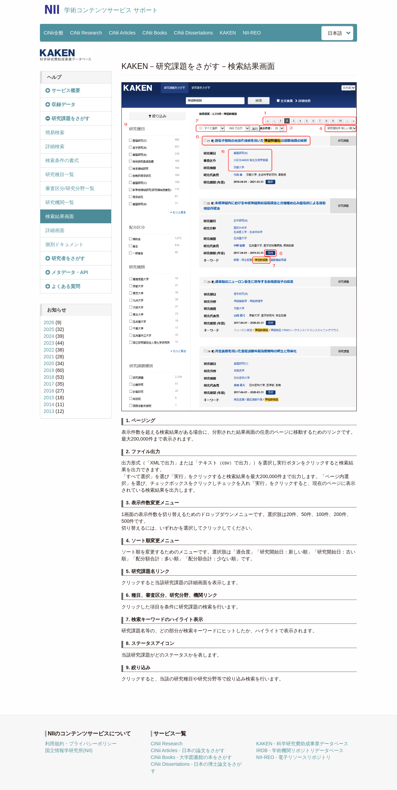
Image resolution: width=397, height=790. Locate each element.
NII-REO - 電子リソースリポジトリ (293, 757)
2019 (49, 370)
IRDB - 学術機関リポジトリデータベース (299, 750)
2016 (49, 390)
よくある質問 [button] (62, 286)
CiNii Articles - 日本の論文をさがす (188, 750)
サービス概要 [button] (62, 90)
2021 (49, 356)
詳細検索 (54, 146)
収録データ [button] (60, 104)
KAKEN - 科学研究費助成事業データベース (302, 743)
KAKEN (228, 32)
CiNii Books (155, 32)
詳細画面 (54, 230)
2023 (49, 343)
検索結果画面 (59, 216)
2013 (49, 411)
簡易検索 (54, 132)
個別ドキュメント (64, 244)
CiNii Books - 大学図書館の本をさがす (191, 757)
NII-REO (252, 32)
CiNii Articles (122, 32)
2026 (49, 322)
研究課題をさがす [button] (67, 118)
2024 (49, 336)
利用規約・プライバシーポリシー (81, 743)
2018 (49, 377)
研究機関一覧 (59, 202)
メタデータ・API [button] (66, 272)
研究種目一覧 (59, 174)
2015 (49, 397)
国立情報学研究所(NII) (68, 750)
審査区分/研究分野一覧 (69, 188)
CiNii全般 (53, 32)
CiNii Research (86, 32)
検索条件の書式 (62, 160)
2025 (49, 329)
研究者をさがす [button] (65, 258)
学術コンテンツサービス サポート (111, 10)
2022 (49, 350)
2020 (49, 363)
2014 (49, 404)
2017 (49, 384)
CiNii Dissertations (193, 32)
